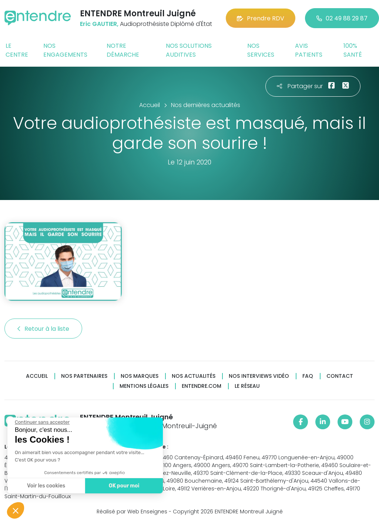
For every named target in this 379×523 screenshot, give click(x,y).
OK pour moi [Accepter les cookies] (123, 486)
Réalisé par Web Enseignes (132, 511)
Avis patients (308, 50)
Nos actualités (193, 376)
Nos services (260, 50)
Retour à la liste (43, 328)
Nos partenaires (84, 376)
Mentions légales (144, 386)
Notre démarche (123, 50)
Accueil (37, 376)
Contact (339, 376)
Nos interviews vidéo (259, 376)
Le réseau (247, 386)
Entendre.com (201, 386)
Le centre (17, 50)
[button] (15, 510)
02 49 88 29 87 (342, 18)
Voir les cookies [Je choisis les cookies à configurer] (46, 486)
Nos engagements (65, 50)
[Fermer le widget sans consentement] (42, 422)
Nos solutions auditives (189, 50)
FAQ (307, 376)
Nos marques (139, 376)
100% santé (352, 50)
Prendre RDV (260, 18)
